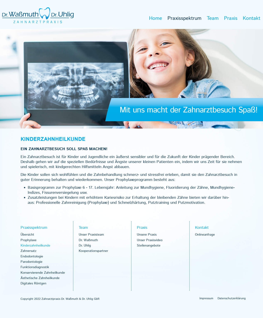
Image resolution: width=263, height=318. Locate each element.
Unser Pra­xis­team (91, 234)
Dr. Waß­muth (88, 240)
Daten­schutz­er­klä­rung (232, 298)
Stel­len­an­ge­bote (148, 245)
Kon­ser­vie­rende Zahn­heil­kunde (43, 272)
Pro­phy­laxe (28, 240)
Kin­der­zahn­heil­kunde (35, 245)
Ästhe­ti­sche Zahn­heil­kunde (40, 278)
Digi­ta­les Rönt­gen (33, 283)
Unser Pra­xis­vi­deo (149, 240)
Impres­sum (206, 298)
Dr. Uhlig (85, 245)
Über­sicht (27, 234)
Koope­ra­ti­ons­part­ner (93, 251)
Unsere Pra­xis (147, 234)
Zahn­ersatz (28, 251)
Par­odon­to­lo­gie (31, 261)
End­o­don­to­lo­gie (32, 256)
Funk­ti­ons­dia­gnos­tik (35, 267)
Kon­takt (251, 18)
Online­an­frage (205, 234)
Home (155, 18)
